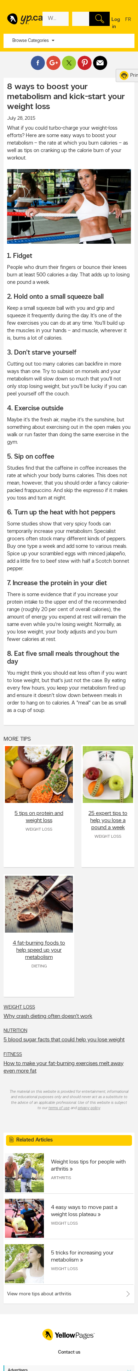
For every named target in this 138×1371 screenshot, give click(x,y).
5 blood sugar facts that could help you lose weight (64, 1040)
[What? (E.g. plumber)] (55, 19)
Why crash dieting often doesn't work (48, 1016)
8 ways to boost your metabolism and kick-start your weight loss (66, 97)
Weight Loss (38, 829)
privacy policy (89, 1108)
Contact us (69, 1352)
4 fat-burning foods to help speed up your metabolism (39, 950)
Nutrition (15, 1030)
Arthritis (61, 1178)
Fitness (13, 1054)
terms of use (59, 1108)
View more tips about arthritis (39, 1294)
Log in (115, 23)
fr (128, 24)
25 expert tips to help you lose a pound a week (107, 821)
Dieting (39, 966)
